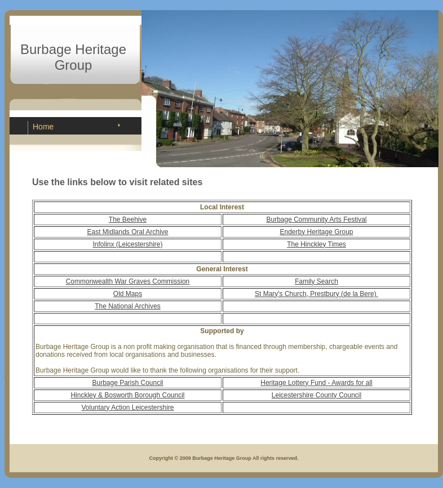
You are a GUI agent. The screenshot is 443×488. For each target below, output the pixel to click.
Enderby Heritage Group (316, 232)
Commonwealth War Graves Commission (128, 281)
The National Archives (128, 306)
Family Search (316, 281)
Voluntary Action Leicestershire (127, 407)
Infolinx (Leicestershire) (127, 244)
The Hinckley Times (316, 244)
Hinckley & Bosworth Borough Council (127, 395)
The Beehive (128, 219)
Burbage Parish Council (127, 383)
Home (43, 126)
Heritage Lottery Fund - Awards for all (316, 383)
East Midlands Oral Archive (127, 232)
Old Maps (127, 294)
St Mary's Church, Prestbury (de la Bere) (316, 294)
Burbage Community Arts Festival (316, 219)
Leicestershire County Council (316, 395)
